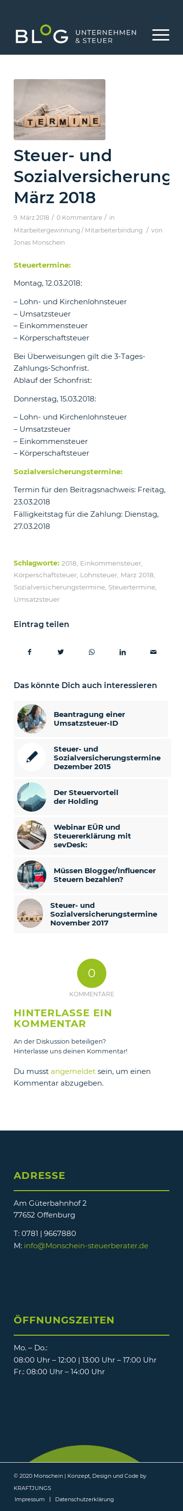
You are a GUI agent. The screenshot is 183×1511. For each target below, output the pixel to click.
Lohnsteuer (98, 575)
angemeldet (73, 1071)
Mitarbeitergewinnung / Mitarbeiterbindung (78, 230)
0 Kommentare (79, 217)
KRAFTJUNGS (32, 1488)
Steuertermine (131, 587)
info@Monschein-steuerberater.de (86, 1245)
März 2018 (137, 575)
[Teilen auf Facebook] (29, 652)
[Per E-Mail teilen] (154, 652)
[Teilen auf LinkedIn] (122, 652)
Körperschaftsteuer (45, 575)
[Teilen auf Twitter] (60, 652)
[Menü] (155, 34)
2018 (69, 563)
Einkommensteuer (110, 563)
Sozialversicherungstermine (59, 587)
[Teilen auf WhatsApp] (92, 652)
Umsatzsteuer (37, 599)
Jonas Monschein (39, 242)
